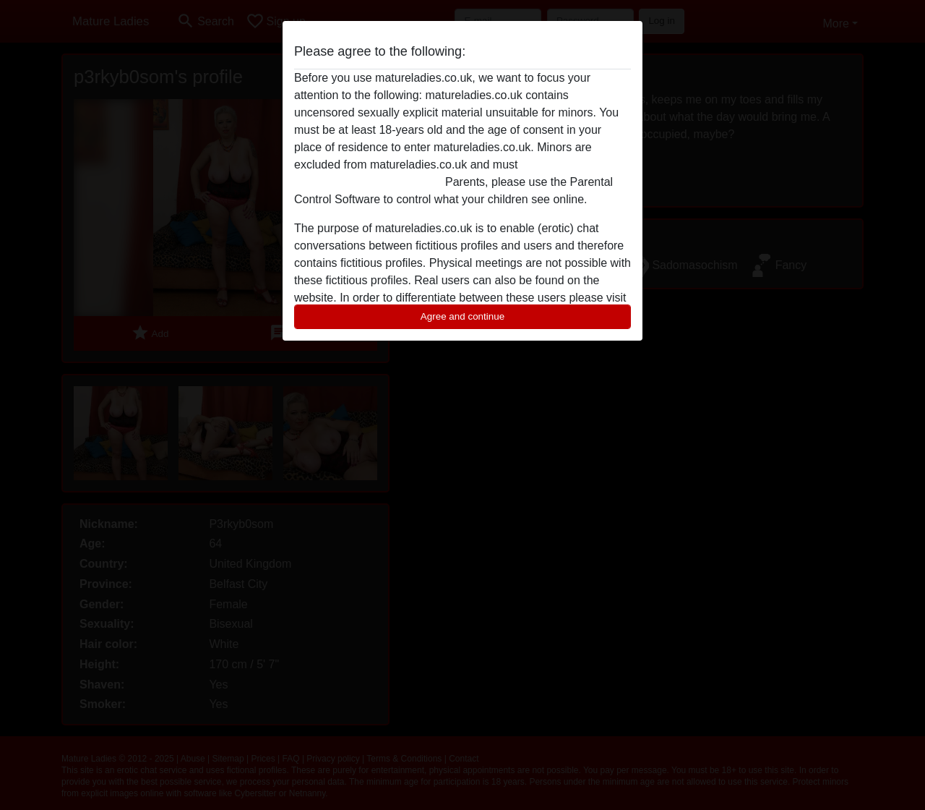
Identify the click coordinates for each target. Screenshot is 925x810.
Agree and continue (462, 316)
